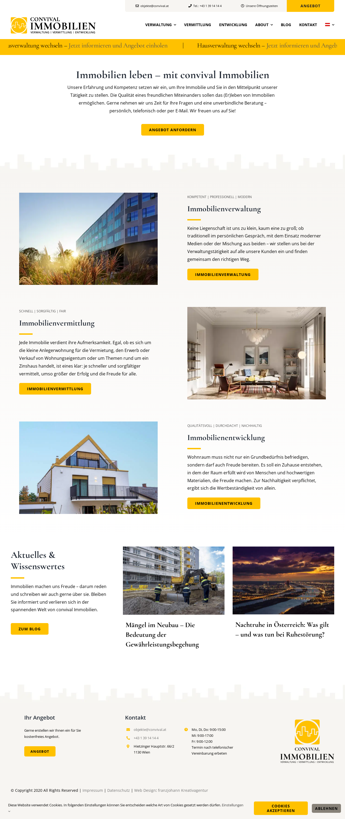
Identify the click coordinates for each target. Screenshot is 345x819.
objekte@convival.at (150, 729)
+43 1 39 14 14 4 (146, 737)
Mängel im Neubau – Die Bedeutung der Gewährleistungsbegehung (162, 635)
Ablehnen (326, 808)
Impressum (92, 790)
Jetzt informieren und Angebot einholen (123, 45)
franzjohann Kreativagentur (183, 790)
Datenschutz (118, 790)
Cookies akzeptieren (281, 808)
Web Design (145, 790)
